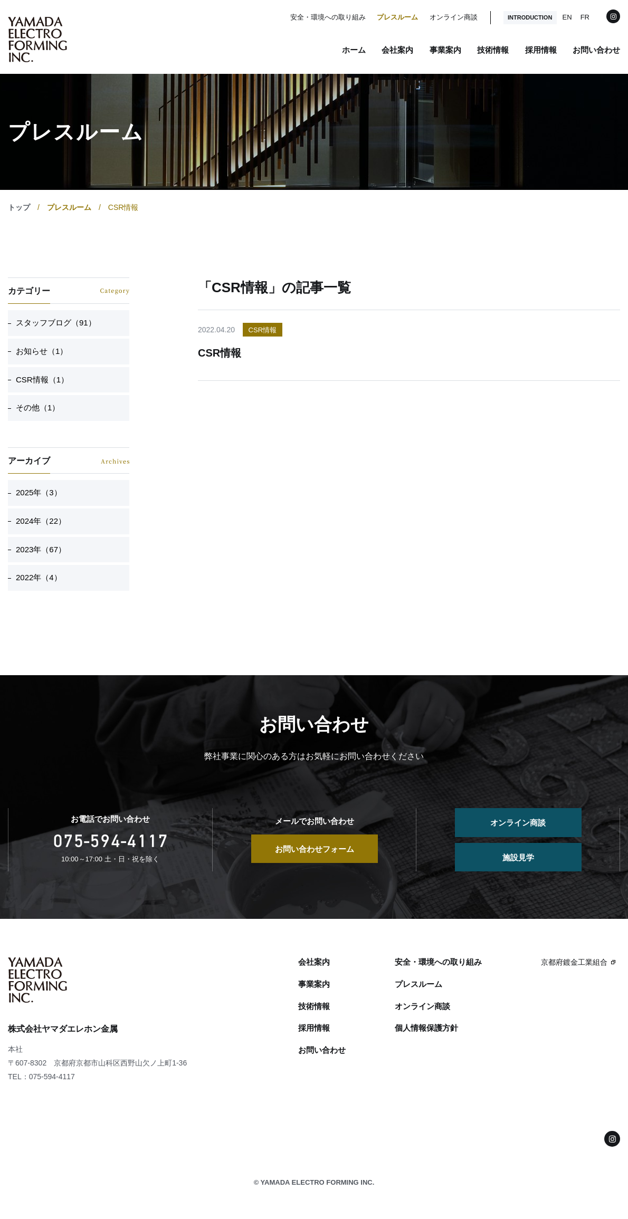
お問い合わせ (596, 49)
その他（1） (38, 407)
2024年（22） (41, 520)
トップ (19, 207)
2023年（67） (41, 549)
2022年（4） (39, 577)
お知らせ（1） (42, 351)
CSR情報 (263, 330)
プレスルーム (397, 17)
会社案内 (397, 49)
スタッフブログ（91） (56, 322)
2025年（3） (39, 492)
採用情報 (541, 49)
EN (567, 17)
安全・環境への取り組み (328, 17)
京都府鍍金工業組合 (574, 962)
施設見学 (518, 857)
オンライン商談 (454, 17)
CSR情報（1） (42, 379)
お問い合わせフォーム (314, 848)
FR (585, 17)
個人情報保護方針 (426, 1027)
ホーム (354, 49)
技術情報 (493, 49)
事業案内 (445, 49)
